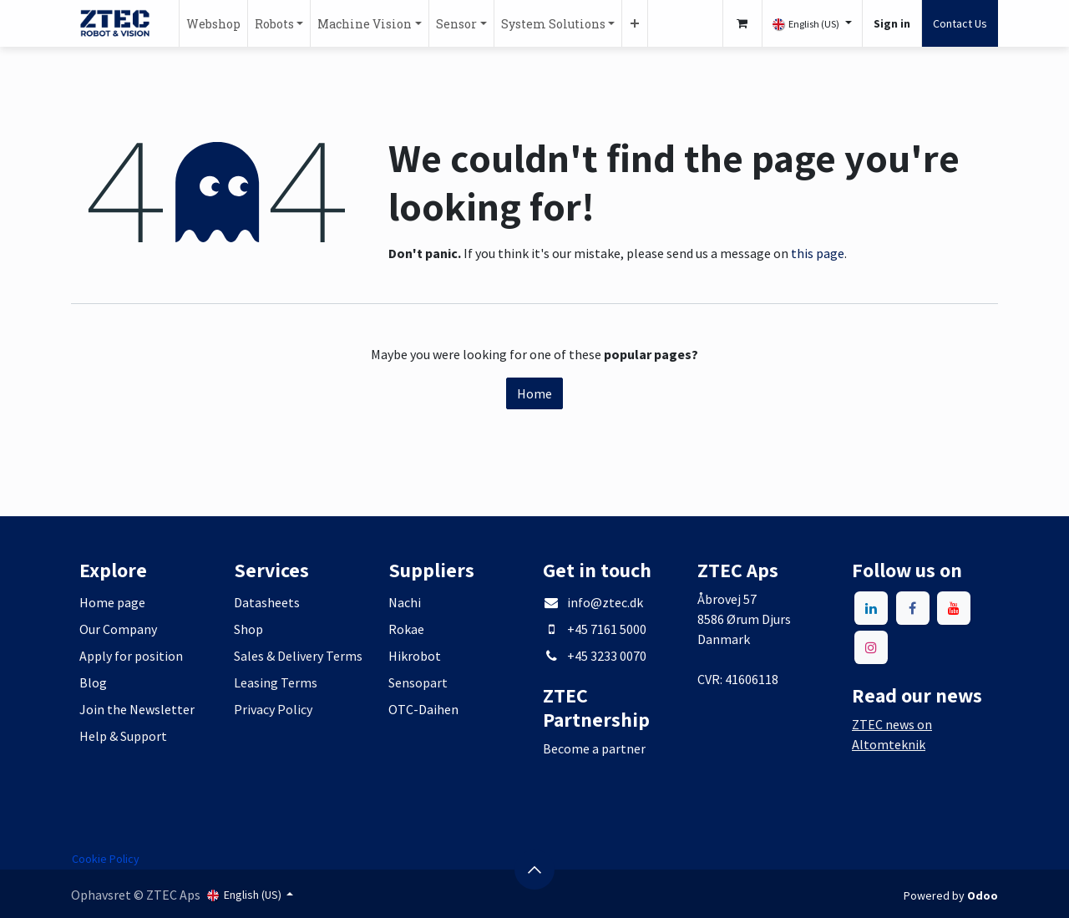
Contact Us (960, 23)
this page (817, 253)
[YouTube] (953, 608)
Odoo (982, 895)
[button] (534, 870)
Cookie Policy (105, 858)
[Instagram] (871, 647)
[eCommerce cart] (742, 23)
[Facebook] (913, 608)
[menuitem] (213, 23)
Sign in (892, 23)
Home (534, 393)
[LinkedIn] (871, 608)
